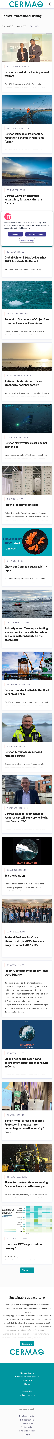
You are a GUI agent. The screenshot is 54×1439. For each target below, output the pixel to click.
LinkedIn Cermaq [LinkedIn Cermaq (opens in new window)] (27, 1395)
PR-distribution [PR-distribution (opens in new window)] (27, 1419)
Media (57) (21, 26)
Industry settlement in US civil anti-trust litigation (27, 972)
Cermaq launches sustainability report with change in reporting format (24, 137)
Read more (27, 1344)
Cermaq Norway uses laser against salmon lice (26, 444)
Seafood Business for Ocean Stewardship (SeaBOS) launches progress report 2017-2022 (24, 941)
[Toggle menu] (3, 4)
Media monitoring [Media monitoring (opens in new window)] (27, 1416)
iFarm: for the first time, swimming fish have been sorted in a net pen (26, 1184)
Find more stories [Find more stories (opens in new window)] (27, 1430)
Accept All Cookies (36, 234)
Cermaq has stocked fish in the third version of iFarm (27, 692)
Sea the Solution (15, 875)
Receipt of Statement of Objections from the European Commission (27, 321)
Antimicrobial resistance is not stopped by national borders (24, 383)
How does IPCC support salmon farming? (24, 1246)
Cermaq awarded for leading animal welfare (27, 74)
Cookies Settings (26, 240)
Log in (27, 1434)
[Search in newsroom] (51, 4)
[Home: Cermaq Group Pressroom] (26, 4)
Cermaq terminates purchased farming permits (23, 753)
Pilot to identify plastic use (21, 504)
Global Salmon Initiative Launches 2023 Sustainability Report (26, 259)
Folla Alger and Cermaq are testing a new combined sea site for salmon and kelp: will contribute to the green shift (26, 634)
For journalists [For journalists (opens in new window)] (27, 1427)
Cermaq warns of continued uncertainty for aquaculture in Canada (23, 199)
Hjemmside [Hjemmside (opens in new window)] (27, 1391)
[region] (27, 228)
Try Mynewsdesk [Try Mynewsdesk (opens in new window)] (27, 1423)
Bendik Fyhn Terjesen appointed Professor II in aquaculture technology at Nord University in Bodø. (25, 1126)
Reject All (15, 234)
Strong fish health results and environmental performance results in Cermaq (26, 1062)
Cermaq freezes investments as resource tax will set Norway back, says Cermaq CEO (26, 817)
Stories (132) (7, 26)
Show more (27, 1270)
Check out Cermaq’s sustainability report (26, 568)
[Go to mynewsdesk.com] (27, 1409)
